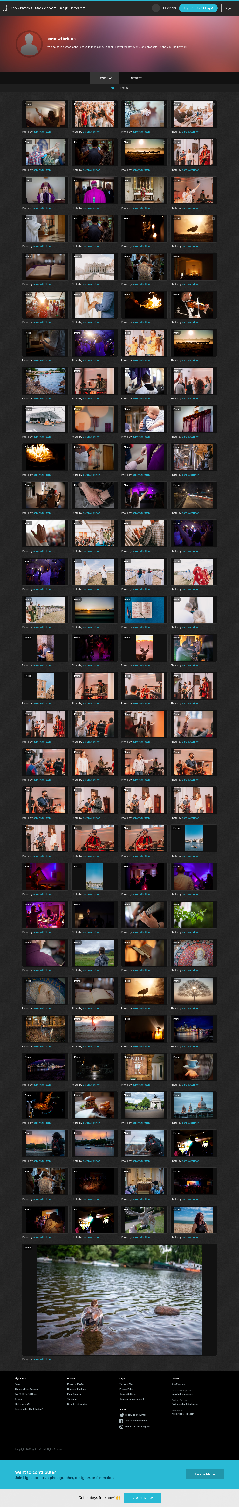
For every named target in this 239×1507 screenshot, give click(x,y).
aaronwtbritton (42, 132)
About (18, 1383)
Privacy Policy (127, 1389)
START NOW (142, 1498)
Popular (106, 78)
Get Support (178, 1383)
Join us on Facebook (136, 1420)
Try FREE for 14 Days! (198, 8)
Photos (123, 88)
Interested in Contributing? (29, 1409)
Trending (72, 1399)
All (112, 88)
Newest (136, 78)
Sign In (229, 8)
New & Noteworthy (77, 1404)
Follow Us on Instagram (137, 1426)
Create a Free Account (26, 1389)
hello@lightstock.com (183, 1413)
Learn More (205, 1474)
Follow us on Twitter (135, 1414)
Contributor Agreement (132, 1399)
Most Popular (74, 1394)
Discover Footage (76, 1389)
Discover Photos (76, 1383)
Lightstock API (22, 1404)
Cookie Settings (128, 1394)
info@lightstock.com (182, 1394)
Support (19, 1399)
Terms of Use (126, 1383)
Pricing (169, 8)
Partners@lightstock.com (185, 1403)
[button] (22, 8)
